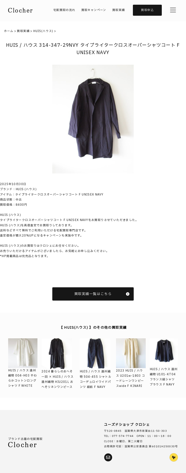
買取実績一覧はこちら (102, 293)
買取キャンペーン (93, 10)
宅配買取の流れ (64, 10)
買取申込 (147, 10)
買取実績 (118, 10)
